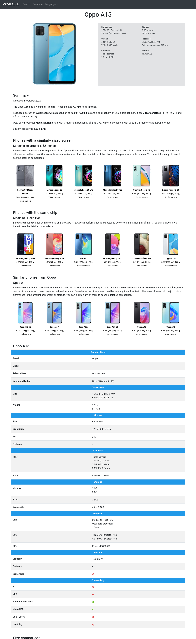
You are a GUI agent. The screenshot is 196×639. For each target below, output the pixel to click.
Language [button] (50, 4)
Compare (38, 4)
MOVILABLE (10, 4)
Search (26, 4)
